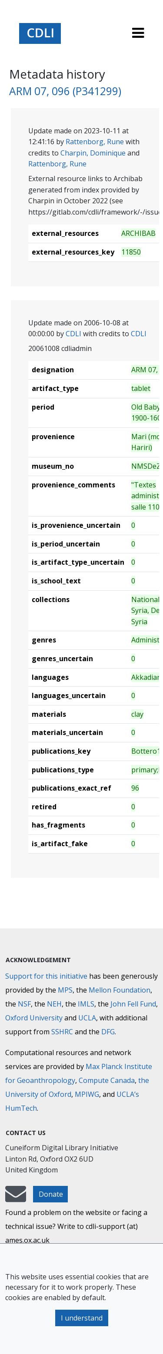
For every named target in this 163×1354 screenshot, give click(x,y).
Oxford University (34, 1018)
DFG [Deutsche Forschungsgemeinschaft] (108, 1031)
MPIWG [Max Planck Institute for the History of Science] (87, 1094)
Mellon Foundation (119, 990)
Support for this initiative (46, 976)
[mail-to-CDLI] (15, 1198)
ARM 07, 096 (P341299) (65, 91)
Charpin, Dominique (93, 153)
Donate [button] (51, 1194)
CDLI (73, 333)
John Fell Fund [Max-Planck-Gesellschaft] (133, 1004)
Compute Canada (107, 1080)
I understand (82, 1318)
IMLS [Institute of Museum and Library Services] (86, 1004)
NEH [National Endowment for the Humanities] (54, 1004)
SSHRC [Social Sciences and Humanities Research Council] (62, 1031)
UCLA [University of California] (87, 1018)
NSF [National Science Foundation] (24, 1004)
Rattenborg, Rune (95, 141)
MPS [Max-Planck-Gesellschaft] (65, 990)
